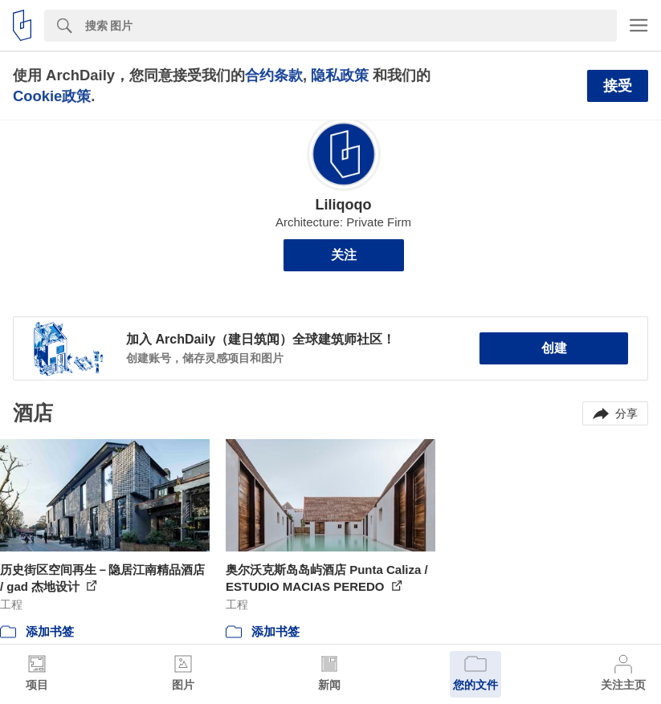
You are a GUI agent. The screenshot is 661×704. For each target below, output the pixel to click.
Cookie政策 (52, 95)
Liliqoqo (344, 205)
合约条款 (274, 75)
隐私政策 (340, 75)
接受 (617, 86)
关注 (344, 255)
